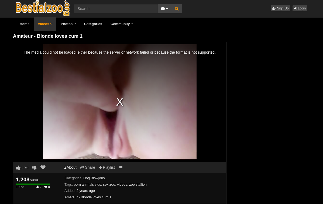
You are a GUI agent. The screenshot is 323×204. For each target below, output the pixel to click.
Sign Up (280, 8)
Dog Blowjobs (94, 178)
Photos (68, 24)
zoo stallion (138, 184)
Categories (93, 24)
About (70, 167)
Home (24, 24)
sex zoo (109, 184)
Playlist (107, 167)
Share (87, 167)
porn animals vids (87, 184)
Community (122, 24)
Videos (45, 24)
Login (300, 8)
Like (22, 167)
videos (122, 184)
